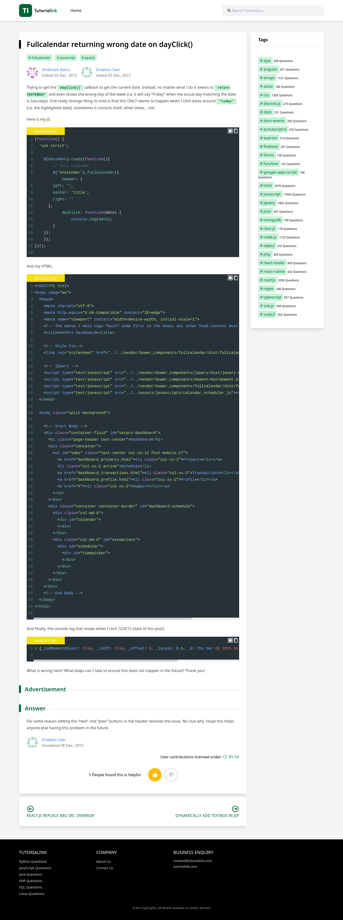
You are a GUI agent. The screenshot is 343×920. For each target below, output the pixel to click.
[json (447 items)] (287, 211)
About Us (103, 861)
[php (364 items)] (287, 254)
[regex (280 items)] (287, 288)
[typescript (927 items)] (287, 297)
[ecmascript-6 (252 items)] (287, 129)
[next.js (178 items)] (287, 228)
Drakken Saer (108, 69)
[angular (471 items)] (287, 69)
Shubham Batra (56, 69)
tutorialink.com (185, 866)
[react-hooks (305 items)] (287, 262)
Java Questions (30, 874)
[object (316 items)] (287, 245)
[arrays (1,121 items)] (287, 77)
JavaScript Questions (35, 868)
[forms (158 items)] (287, 155)
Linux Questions (31, 893)
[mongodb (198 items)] (287, 219)
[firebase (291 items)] (287, 146)
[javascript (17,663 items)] (287, 194)
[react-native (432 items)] (287, 271)
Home (76, 10)
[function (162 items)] (287, 163)
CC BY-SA (231, 757)
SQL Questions (30, 887)
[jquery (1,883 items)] (287, 202)
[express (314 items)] (287, 137)
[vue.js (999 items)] (287, 305)
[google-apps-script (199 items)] (287, 174)
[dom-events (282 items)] (287, 120)
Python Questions (33, 861)
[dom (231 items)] (287, 112)
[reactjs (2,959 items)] (287, 280)
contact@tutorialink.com (192, 860)
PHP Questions (30, 881)
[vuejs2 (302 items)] (287, 314)
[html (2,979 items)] (287, 185)
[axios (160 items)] (287, 86)
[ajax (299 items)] (287, 60)
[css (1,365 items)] (287, 95)
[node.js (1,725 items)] (287, 237)
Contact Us (104, 868)
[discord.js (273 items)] (287, 103)
